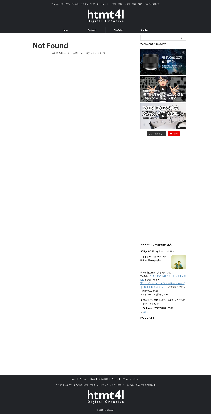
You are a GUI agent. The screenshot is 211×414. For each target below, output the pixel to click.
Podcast (92, 30)
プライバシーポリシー (131, 379)
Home (66, 30)
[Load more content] (156, 133)
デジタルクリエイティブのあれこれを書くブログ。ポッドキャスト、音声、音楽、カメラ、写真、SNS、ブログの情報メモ (105, 385)
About (146, 312)
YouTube (118, 30)
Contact (145, 30)
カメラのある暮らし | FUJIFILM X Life (167, 276)
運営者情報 (103, 379)
